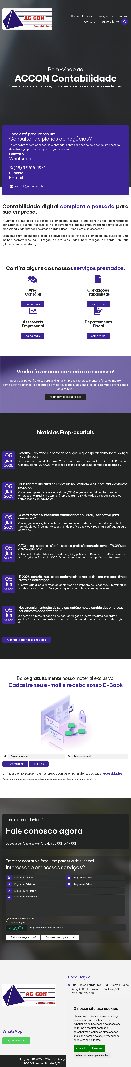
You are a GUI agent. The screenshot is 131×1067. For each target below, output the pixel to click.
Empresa (87, 16)
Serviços (102, 16)
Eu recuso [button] (97, 1048)
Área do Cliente (109, 21)
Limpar (39, 764)
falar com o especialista (65, 396)
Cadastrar (15, 764)
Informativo (119, 16)
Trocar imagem (16, 922)
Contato (89, 21)
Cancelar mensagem (60, 937)
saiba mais (33, 304)
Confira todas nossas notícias (26, 639)
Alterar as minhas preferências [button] (92, 1055)
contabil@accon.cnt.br (29, 186)
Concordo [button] (81, 1048)
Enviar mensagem (23, 937)
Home (75, 16)
